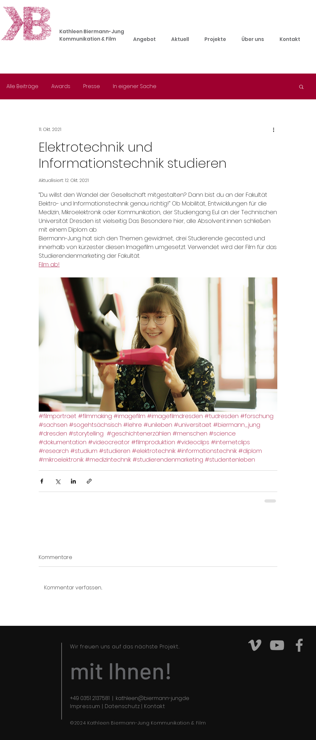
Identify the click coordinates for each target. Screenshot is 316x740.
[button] (301, 86)
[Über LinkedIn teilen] (73, 481)
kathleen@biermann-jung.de (152, 698)
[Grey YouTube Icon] (277, 645)
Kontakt (154, 706)
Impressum (85, 706)
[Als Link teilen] (89, 481)
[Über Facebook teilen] (42, 481)
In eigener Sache (134, 86)
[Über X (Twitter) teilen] (57, 481)
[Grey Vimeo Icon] (254, 645)
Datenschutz (122, 706)
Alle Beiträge (22, 86)
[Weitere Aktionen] (273, 129)
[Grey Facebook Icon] (299, 645)
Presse (91, 86)
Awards (60, 86)
